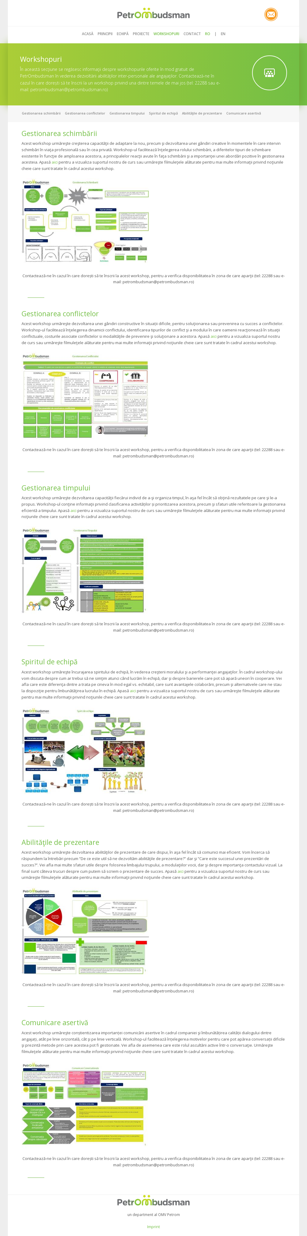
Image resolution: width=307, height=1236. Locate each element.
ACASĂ (87, 33)
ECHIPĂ (123, 33)
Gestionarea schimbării (41, 113)
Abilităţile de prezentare (202, 113)
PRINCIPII (105, 33)
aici (55, 162)
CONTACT (192, 33)
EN (223, 33)
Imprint (153, 1226)
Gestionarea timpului (127, 113)
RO (207, 33)
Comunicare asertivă (243, 113)
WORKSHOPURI (166, 33)
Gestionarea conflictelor (85, 113)
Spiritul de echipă (163, 113)
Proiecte (141, 33)
